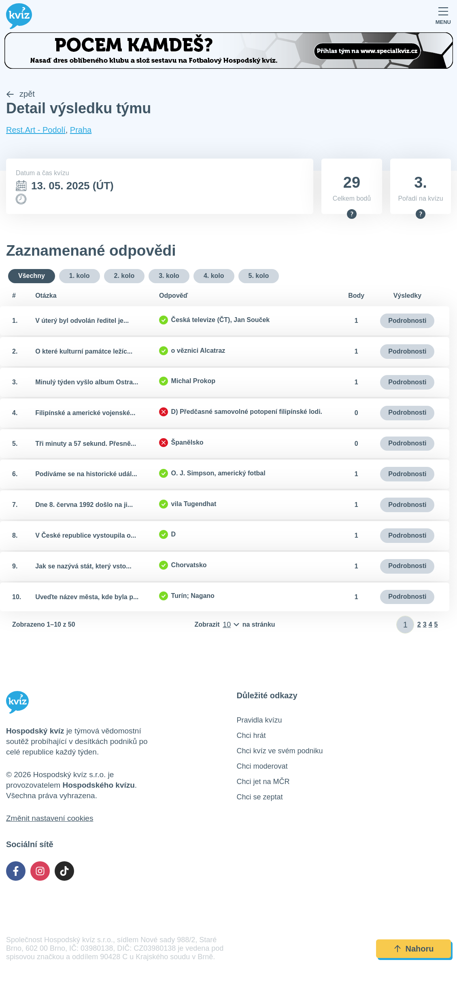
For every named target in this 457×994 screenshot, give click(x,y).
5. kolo (259, 275)
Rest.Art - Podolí (36, 130)
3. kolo (169, 275)
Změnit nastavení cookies (49, 818)
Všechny (31, 275)
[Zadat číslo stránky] (405, 625)
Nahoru (413, 948)
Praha (80, 130)
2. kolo (124, 275)
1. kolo (79, 275)
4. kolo (214, 275)
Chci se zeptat (260, 797)
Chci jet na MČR (263, 782)
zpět (20, 94)
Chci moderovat (262, 767)
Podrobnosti (407, 320)
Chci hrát (251, 736)
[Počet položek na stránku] (234, 625)
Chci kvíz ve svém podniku (280, 751)
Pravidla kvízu (259, 720)
